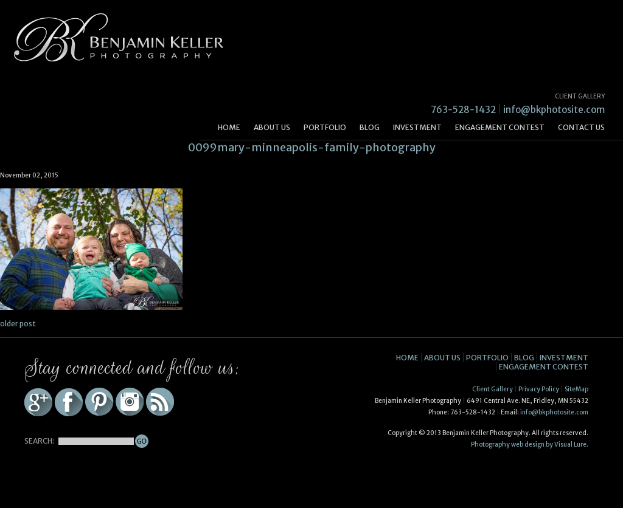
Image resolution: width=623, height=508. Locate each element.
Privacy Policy (538, 389)
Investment (417, 127)
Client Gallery (492, 389)
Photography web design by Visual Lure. (529, 444)
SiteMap (576, 389)
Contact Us (581, 127)
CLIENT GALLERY (580, 96)
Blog (370, 127)
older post (18, 323)
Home (229, 127)
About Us (272, 127)
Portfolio (325, 127)
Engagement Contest (500, 127)
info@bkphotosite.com (554, 109)
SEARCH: (39, 440)
